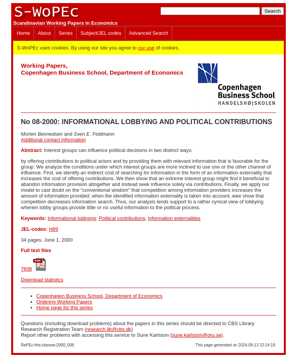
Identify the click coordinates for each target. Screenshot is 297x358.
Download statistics (42, 280)
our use (146, 48)
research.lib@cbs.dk (108, 329)
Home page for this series (64, 307)
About (44, 33)
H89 (53, 229)
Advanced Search (148, 33)
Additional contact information (53, 140)
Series (66, 33)
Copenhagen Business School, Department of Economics (99, 296)
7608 (26, 269)
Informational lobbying (72, 218)
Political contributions (122, 218)
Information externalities (174, 218)
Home (23, 33)
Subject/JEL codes (100, 33)
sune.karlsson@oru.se (196, 335)
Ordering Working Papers (64, 302)
